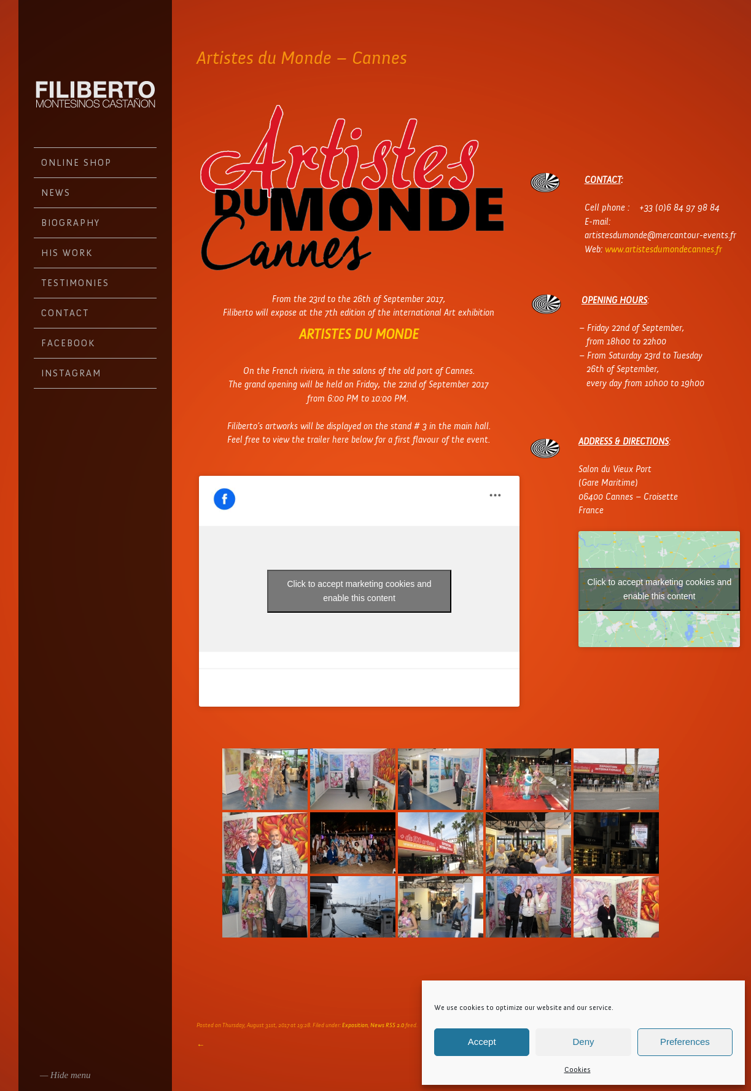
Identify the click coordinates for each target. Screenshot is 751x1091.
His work (67, 252)
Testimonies (75, 283)
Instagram (71, 373)
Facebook (68, 343)
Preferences (685, 1041)
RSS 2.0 (395, 1025)
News (56, 192)
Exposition (355, 1025)
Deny (583, 1041)
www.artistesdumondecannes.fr (663, 249)
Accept (482, 1041)
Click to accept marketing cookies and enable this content (359, 591)
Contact (65, 313)
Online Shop (76, 162)
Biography (70, 222)
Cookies (577, 1069)
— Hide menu (65, 1075)
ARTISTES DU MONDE (359, 334)
